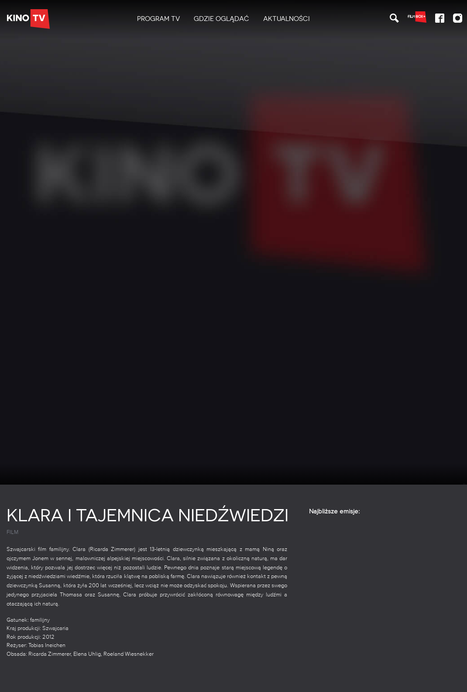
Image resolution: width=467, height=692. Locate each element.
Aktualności (286, 19)
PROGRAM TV (158, 19)
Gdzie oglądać (221, 19)
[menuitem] (158, 19)
